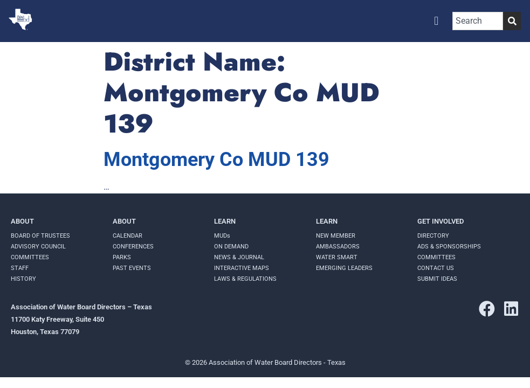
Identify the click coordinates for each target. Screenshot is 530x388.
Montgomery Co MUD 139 (216, 159)
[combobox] (477, 21)
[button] (436, 21)
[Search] (512, 21)
